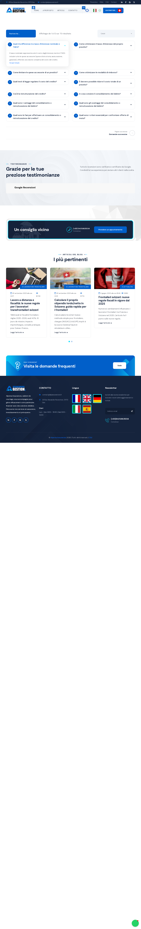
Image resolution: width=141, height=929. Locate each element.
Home (36, 10)
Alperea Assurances (58, 425)
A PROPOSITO (48, 10)
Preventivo (94, 2)
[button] (69, 329)
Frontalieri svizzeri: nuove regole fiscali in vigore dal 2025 (114, 288)
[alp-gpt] (87, 10)
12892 (125, 281)
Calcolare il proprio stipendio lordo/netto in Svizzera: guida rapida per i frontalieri (70, 292)
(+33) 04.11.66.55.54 (81, 216)
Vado (119, 353)
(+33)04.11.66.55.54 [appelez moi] (120, 406)
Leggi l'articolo (17, 320)
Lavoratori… (113, 10)
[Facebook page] (125, 2)
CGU (107, 2)
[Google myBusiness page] (130, 2)
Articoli (61, 10)
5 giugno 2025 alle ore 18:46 (109, 281)
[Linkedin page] (121, 2)
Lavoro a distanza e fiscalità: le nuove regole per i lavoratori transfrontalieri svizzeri (25, 292)
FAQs (101, 2)
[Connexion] (100, 10)
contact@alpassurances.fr (49, 2)
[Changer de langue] (94, 10)
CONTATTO (72, 10)
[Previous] (131, 133)
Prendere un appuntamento (110, 217)
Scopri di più (14, 63)
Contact (114, 2)
